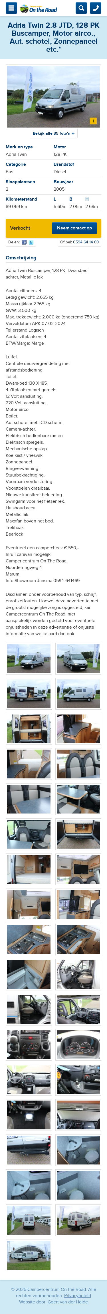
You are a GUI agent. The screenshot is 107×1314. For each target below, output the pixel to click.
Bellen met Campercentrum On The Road (95, 8)
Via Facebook (24, 242)
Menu (11, 8)
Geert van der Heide (68, 1302)
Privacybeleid (77, 1296)
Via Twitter (31, 242)
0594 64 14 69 (86, 242)
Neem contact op (74, 228)
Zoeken (81, 8)
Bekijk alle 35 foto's (51, 133)
